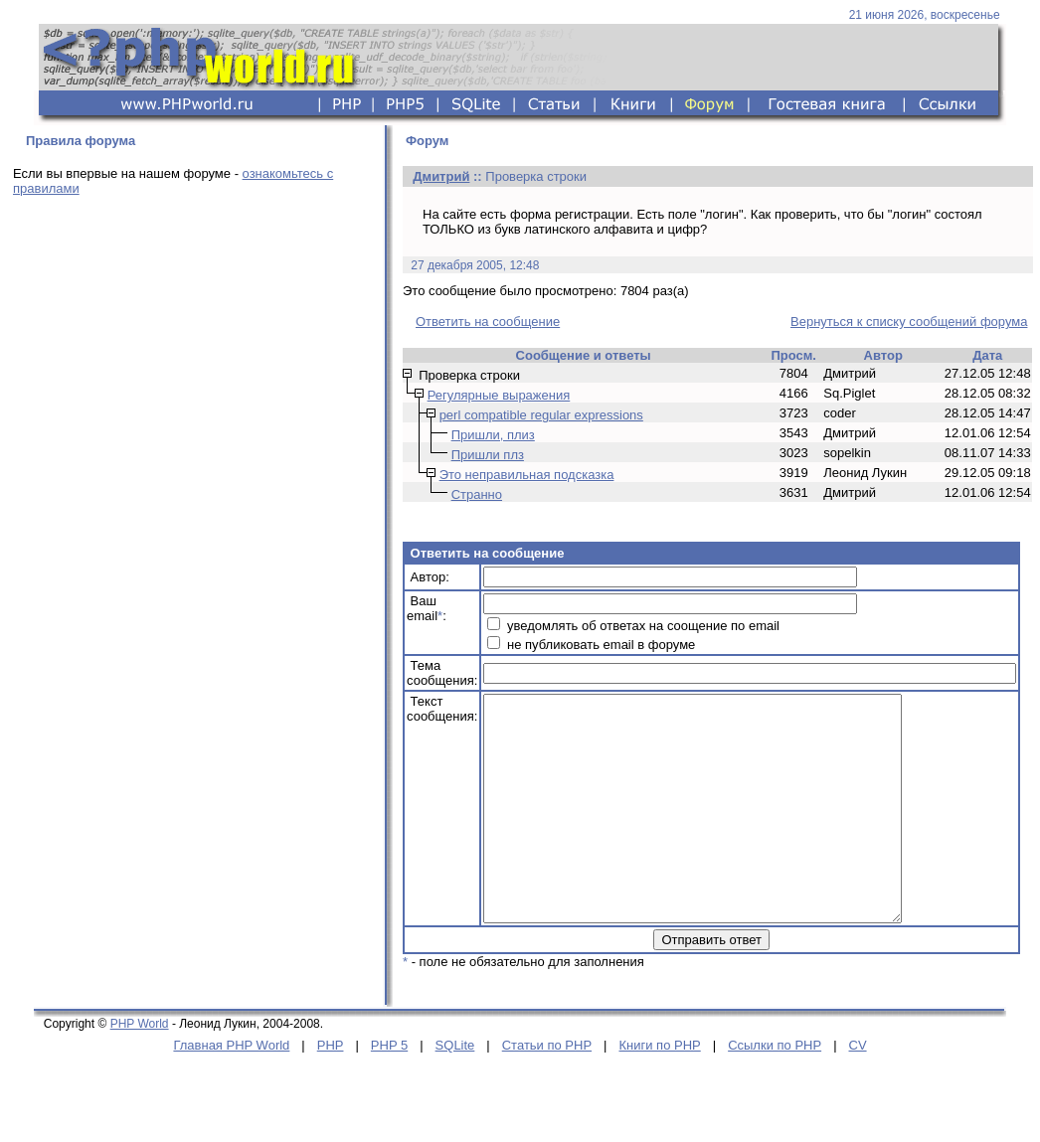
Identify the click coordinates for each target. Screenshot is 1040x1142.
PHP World (139, 1068)
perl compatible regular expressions (541, 415)
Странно (476, 494)
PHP (330, 1089)
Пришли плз (487, 454)
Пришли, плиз (493, 434)
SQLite (455, 1089)
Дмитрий (441, 176)
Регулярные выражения (499, 395)
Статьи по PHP (547, 1089)
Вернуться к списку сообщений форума (908, 321)
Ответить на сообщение (488, 321)
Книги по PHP (659, 1089)
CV (858, 1089)
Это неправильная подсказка (526, 474)
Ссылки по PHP (774, 1089)
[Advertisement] (186, 412)
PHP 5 (389, 1089)
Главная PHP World (231, 1089)
